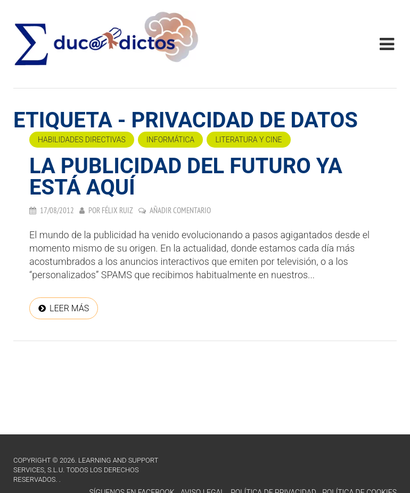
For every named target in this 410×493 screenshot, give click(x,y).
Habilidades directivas (82, 139)
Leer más (69, 308)
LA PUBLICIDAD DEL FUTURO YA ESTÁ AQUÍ (185, 176)
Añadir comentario (180, 210)
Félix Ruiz (117, 210)
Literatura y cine (248, 139)
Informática (170, 139)
